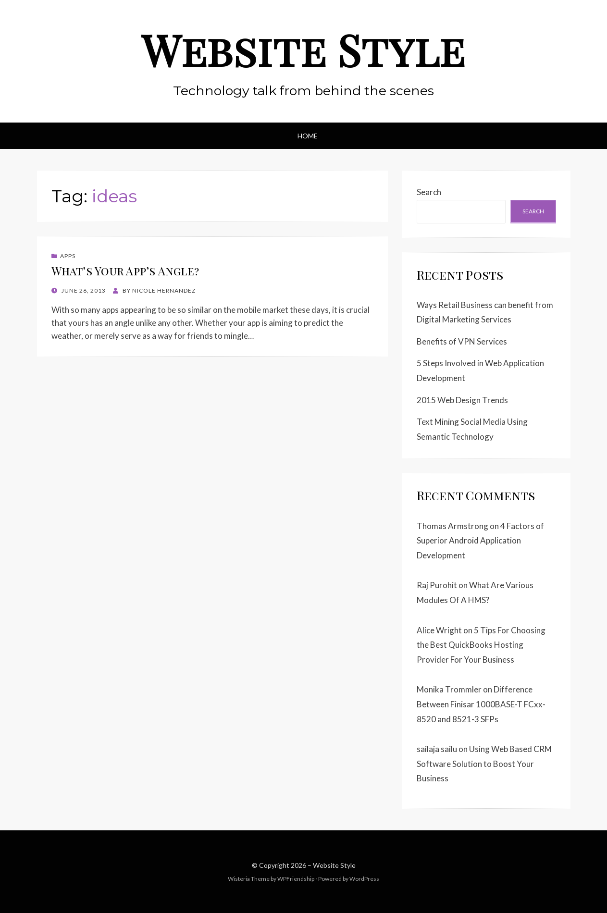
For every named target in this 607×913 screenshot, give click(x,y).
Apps (67, 255)
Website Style (304, 49)
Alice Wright (439, 630)
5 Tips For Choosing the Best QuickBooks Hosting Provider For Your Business (481, 645)
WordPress (364, 878)
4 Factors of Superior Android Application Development (480, 540)
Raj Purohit (437, 585)
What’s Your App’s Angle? (125, 270)
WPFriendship (295, 878)
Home (307, 136)
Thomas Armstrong (452, 526)
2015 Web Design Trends (462, 400)
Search (429, 192)
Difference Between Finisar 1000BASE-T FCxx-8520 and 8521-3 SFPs (481, 704)
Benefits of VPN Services (462, 341)
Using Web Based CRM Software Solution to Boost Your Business (484, 763)
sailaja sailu (437, 749)
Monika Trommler (449, 689)
